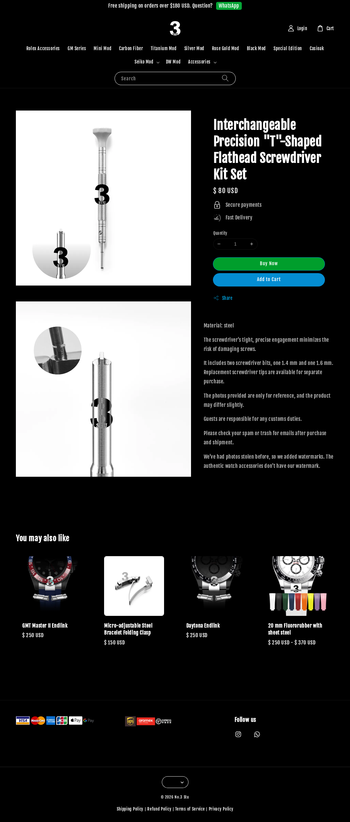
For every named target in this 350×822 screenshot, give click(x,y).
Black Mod (256, 48)
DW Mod (173, 61)
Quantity (220, 233)
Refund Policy (159, 809)
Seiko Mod (144, 61)
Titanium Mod (164, 48)
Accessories (199, 61)
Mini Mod (102, 48)
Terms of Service (190, 809)
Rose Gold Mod (225, 48)
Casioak (317, 48)
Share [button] (223, 298)
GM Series (77, 48)
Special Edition (288, 48)
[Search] (225, 78)
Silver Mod (194, 48)
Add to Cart (269, 279)
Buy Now (269, 263)
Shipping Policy (130, 809)
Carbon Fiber (131, 48)
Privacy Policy (221, 809)
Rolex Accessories (43, 48)
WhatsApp (229, 6)
